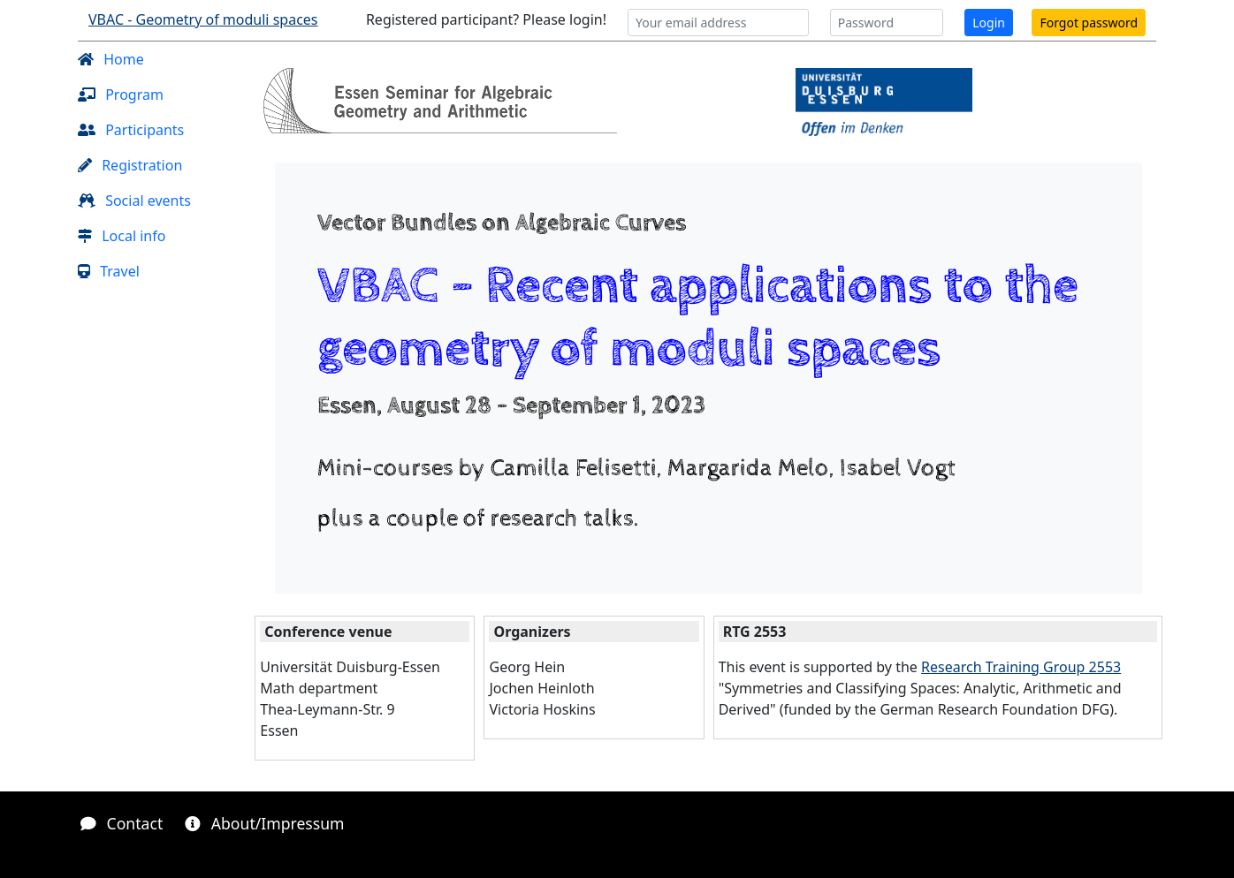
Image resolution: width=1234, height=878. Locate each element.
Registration (130, 165)
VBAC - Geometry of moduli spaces (203, 19)
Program (121, 94)
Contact (121, 823)
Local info (121, 236)
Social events (134, 200)
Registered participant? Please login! (486, 19)
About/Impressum (264, 823)
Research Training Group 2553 (1021, 667)
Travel (109, 271)
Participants (131, 130)
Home (111, 59)
